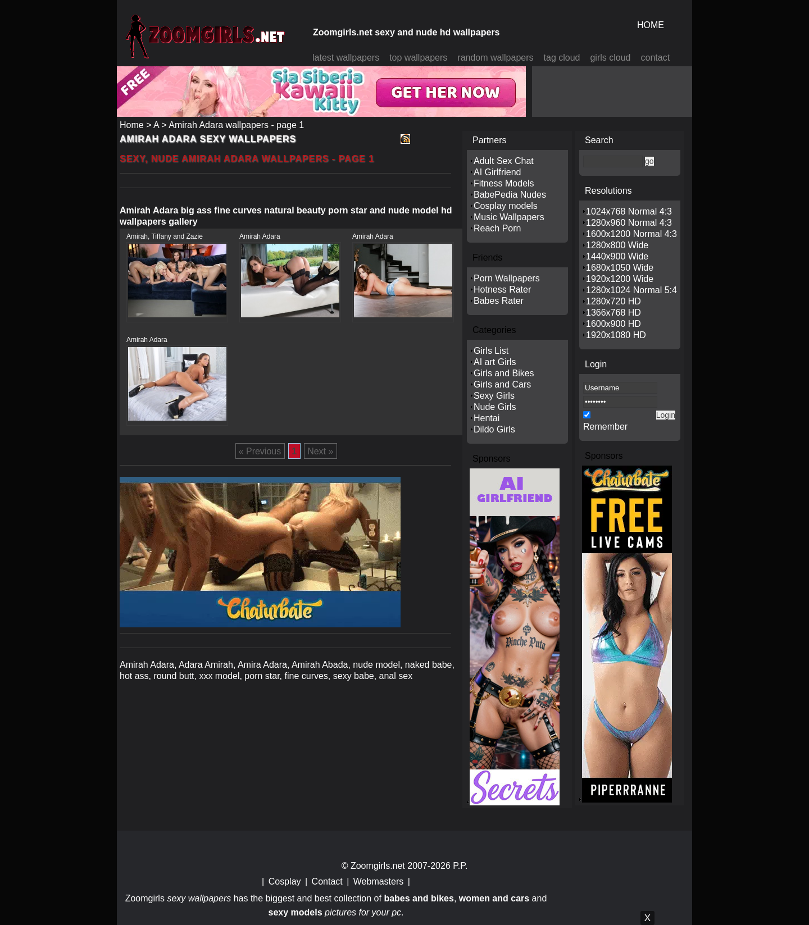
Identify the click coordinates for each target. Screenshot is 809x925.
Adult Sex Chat (504, 161)
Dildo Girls (494, 429)
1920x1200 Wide (619, 279)
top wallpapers (418, 57)
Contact (327, 881)
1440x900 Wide (617, 256)
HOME (650, 25)
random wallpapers (495, 57)
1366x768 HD (613, 312)
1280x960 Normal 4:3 (629, 222)
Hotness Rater (502, 289)
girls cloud (610, 57)
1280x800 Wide (617, 245)
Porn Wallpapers (507, 278)
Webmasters (378, 881)
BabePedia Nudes (510, 194)
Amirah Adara (259, 236)
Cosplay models (506, 206)
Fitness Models (504, 183)
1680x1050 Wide (619, 267)
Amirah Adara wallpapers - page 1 (236, 125)
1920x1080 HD (616, 335)
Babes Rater (499, 301)
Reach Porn (497, 228)
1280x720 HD (613, 301)
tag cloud (562, 57)
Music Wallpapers (509, 217)
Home (132, 125)
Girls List (491, 351)
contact (655, 57)
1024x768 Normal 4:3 (629, 211)
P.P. (460, 866)
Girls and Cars (502, 384)
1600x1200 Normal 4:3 (631, 234)
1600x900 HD (613, 324)
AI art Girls (495, 362)
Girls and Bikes (504, 373)
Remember (605, 426)
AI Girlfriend (497, 172)
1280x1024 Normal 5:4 (631, 290)
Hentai (486, 418)
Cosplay (285, 881)
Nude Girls (495, 407)
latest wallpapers (345, 57)
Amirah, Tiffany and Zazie (164, 236)
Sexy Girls (494, 395)
